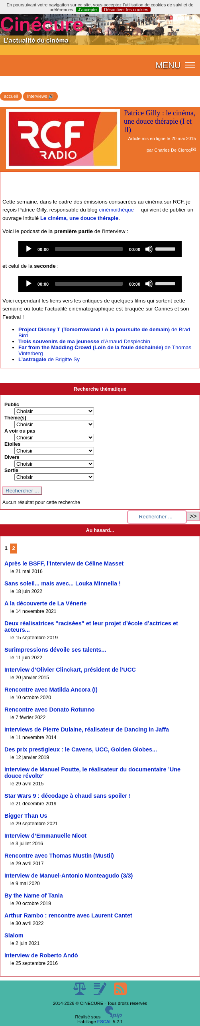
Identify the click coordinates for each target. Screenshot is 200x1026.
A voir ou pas (19, 431)
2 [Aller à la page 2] (13, 548)
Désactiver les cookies (126, 9)
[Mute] (149, 249)
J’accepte (87, 9)
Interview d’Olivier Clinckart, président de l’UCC (70, 669)
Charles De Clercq (172, 150)
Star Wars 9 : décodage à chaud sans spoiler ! (67, 796)
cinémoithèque (116, 210)
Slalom (14, 935)
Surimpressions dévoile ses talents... (55, 649)
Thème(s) (15, 418)
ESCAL (104, 1021)
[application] (100, 249)
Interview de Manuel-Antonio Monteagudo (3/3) (68, 875)
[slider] (89, 249)
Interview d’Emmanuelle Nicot (45, 835)
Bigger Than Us (25, 815)
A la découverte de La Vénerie (45, 603)
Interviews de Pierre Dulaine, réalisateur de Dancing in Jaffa (86, 729)
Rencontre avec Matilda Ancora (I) (51, 689)
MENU (167, 65)
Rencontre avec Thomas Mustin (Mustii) (59, 855)
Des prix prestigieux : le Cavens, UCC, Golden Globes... (80, 749)
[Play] (29, 249)
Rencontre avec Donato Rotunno (49, 709)
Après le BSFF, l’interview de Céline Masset (64, 563)
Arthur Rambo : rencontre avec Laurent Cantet (68, 915)
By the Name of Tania (33, 895)
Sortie (11, 470)
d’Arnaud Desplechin (84, 341)
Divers (12, 457)
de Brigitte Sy (49, 359)
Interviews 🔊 (40, 96)
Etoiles (12, 444)
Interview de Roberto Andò (41, 955)
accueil (11, 96)
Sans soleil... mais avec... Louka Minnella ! (62, 583)
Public (11, 404)
